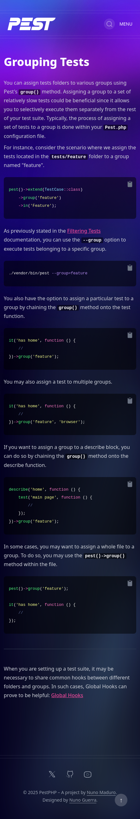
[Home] (31, 24)
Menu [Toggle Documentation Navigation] (126, 24)
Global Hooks (67, 695)
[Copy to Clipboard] (130, 184)
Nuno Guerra (82, 800)
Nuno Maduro (101, 792)
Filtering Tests (84, 230)
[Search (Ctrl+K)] (109, 24)
